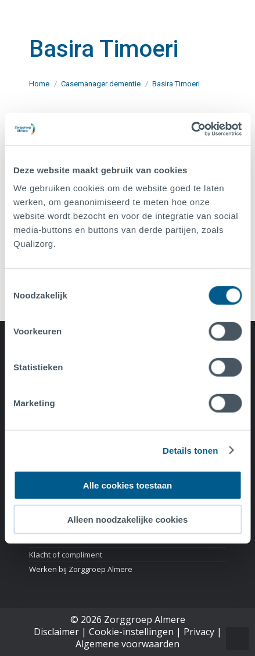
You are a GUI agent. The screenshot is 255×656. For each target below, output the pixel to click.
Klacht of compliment (65, 554)
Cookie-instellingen (131, 631)
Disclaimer (56, 631)
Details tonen (190, 450)
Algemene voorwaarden (127, 643)
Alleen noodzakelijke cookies (127, 519)
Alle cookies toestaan (127, 485)
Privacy (199, 631)
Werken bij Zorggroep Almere (80, 569)
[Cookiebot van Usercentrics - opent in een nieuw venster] (191, 129)
